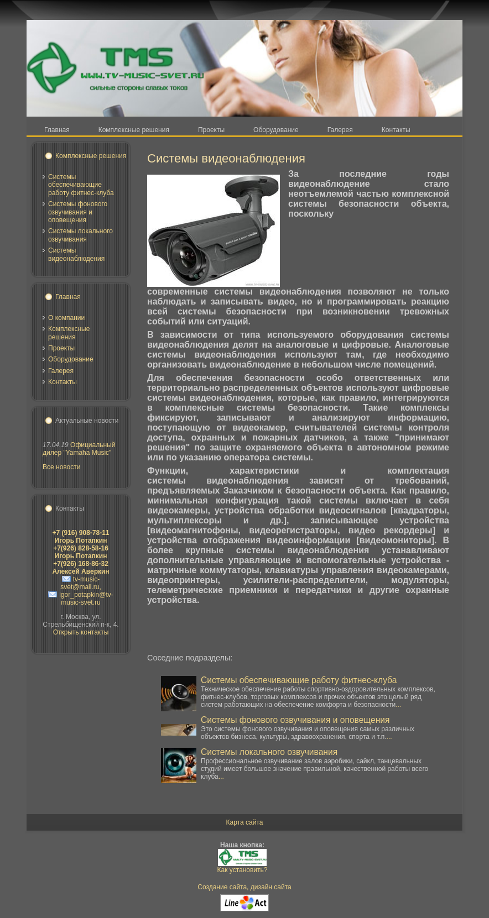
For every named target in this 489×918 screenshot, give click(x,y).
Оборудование (70, 359)
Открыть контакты (81, 632)
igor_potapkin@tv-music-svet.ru (86, 598)
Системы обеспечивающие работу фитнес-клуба (81, 185)
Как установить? (242, 870)
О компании (66, 318)
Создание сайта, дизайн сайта (244, 887)
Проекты (61, 348)
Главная (68, 297)
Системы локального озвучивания (80, 235)
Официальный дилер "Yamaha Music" (79, 449)
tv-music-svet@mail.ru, (80, 583)
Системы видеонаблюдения (76, 254)
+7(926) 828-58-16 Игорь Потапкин (80, 552)
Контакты (62, 382)
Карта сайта (244, 822)
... (398, 705)
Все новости (61, 467)
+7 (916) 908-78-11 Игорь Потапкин (80, 536)
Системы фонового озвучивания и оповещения (77, 212)
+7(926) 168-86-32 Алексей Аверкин (80, 567)
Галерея (61, 371)
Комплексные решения (90, 156)
